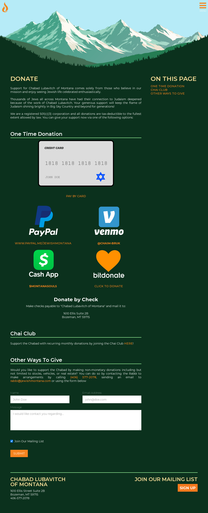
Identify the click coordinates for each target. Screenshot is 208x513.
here (128, 343)
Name (14, 393)
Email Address (92, 393)
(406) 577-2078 (83, 377)
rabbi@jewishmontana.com (30, 381)
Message (16, 407)
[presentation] (110, 440)
